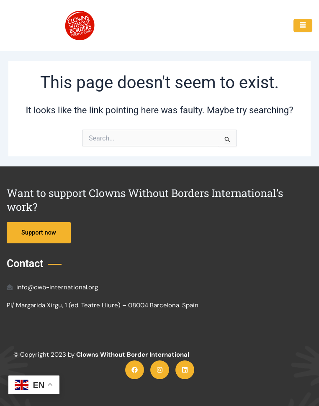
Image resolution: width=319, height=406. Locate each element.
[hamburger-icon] (302, 25)
